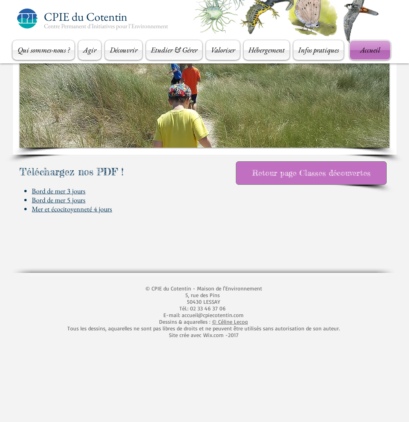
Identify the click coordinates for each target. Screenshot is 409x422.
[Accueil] (370, 50)
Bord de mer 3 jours (58, 190)
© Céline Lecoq (230, 321)
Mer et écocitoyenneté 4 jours (72, 208)
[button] (44, 50)
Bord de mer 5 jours (58, 199)
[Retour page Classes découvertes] (311, 173)
